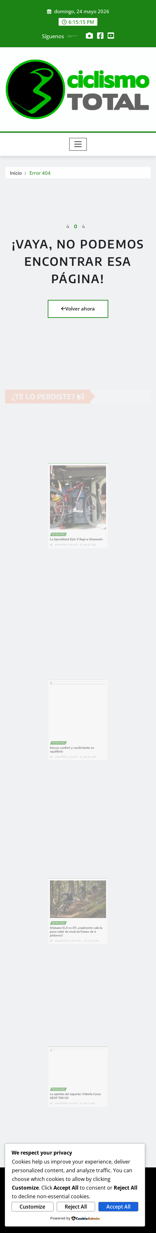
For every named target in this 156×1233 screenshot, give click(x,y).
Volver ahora (78, 308)
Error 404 (40, 174)
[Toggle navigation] (78, 144)
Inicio (16, 174)
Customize (32, 1206)
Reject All (76, 1206)
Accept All (118, 1206)
